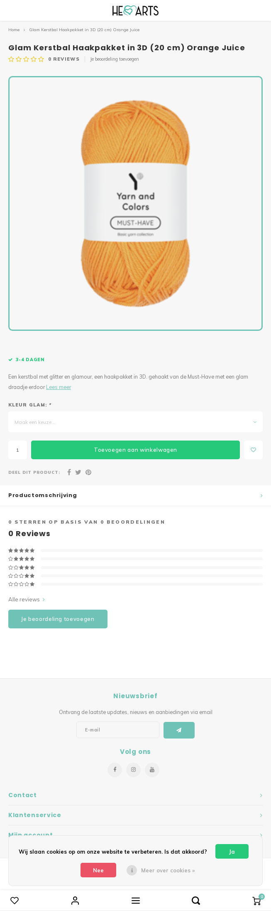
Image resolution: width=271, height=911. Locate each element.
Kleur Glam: (29, 405)
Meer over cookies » (168, 870)
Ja (232, 851)
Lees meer (58, 387)
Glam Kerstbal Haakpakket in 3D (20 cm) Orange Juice (84, 29)
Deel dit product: (34, 472)
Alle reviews (26, 599)
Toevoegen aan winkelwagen (135, 449)
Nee (98, 870)
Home (14, 29)
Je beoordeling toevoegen (114, 59)
